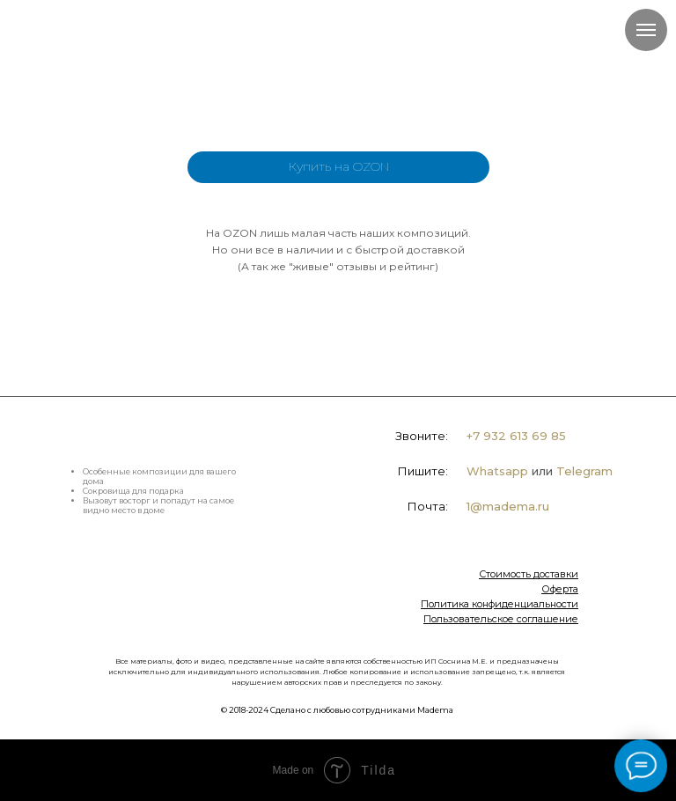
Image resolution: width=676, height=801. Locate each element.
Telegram (584, 471)
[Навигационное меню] (646, 30)
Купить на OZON (339, 166)
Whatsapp (497, 471)
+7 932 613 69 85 (516, 436)
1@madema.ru (508, 506)
